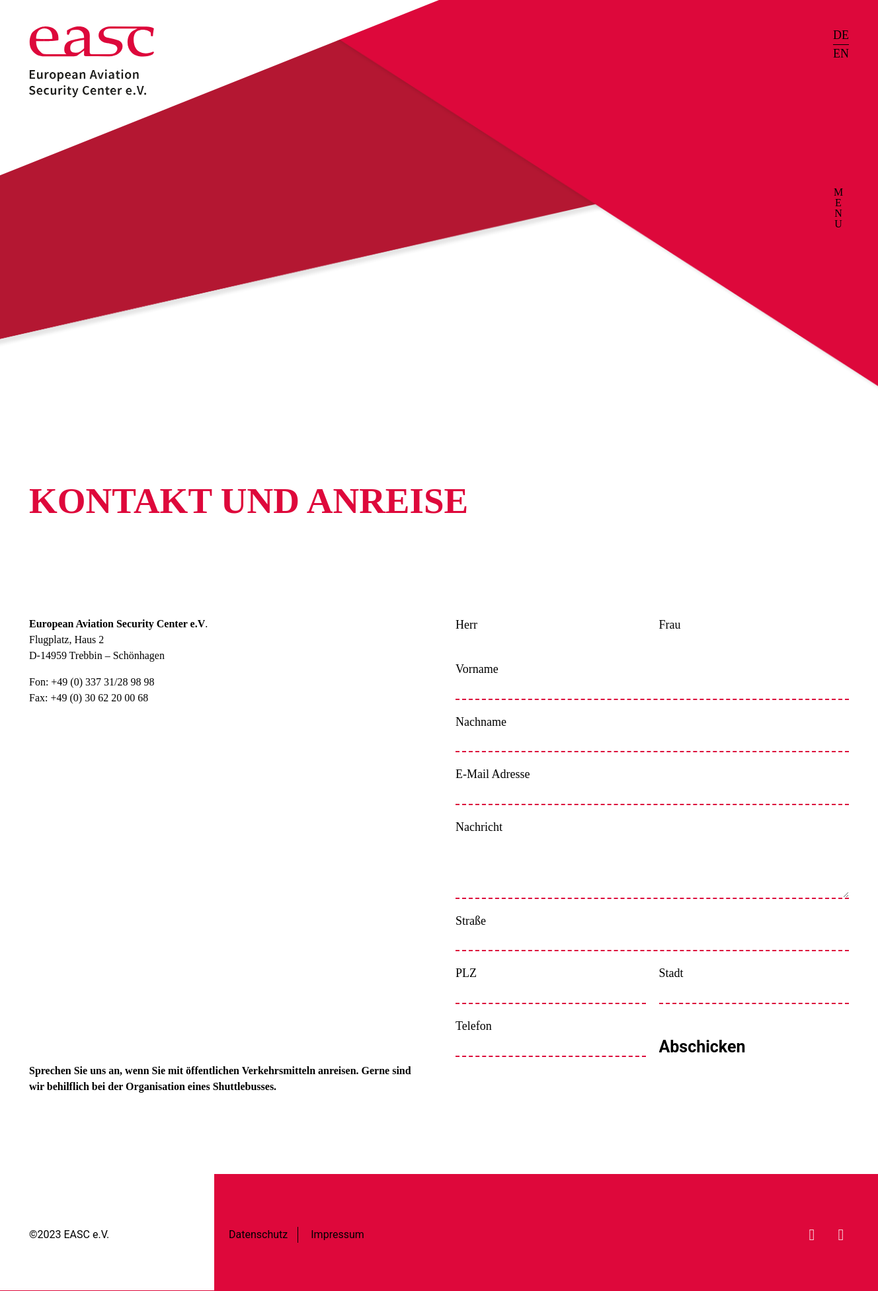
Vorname (477, 669)
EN (841, 53)
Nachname (481, 721)
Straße (471, 920)
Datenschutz (258, 1234)
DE (841, 35)
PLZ (466, 973)
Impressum (337, 1234)
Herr (466, 624)
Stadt (671, 973)
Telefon (474, 1026)
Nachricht (479, 827)
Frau (670, 624)
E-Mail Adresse (493, 774)
